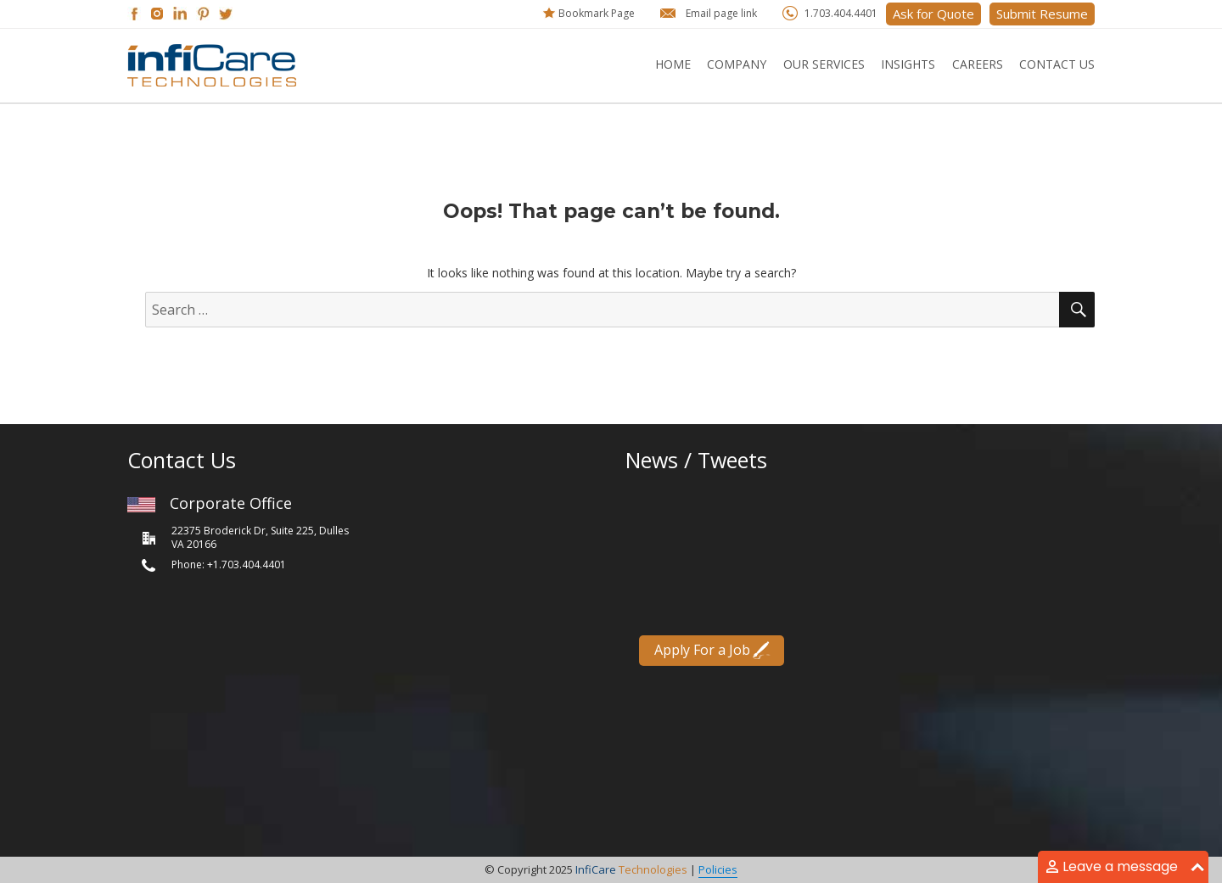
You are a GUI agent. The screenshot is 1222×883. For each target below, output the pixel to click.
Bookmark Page (596, 13)
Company (736, 64)
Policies (717, 869)
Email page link (721, 13)
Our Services (824, 64)
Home (673, 64)
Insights (908, 64)
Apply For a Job (702, 649)
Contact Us (1057, 64)
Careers (977, 64)
